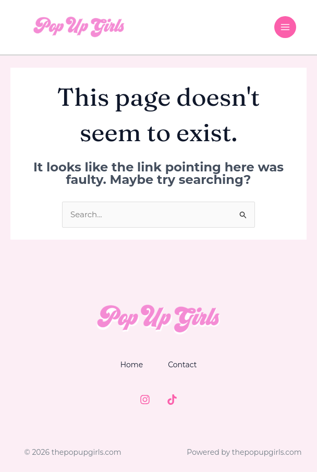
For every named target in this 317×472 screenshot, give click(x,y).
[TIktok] (172, 399)
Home (131, 364)
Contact (182, 364)
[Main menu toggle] (285, 27)
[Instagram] (145, 399)
